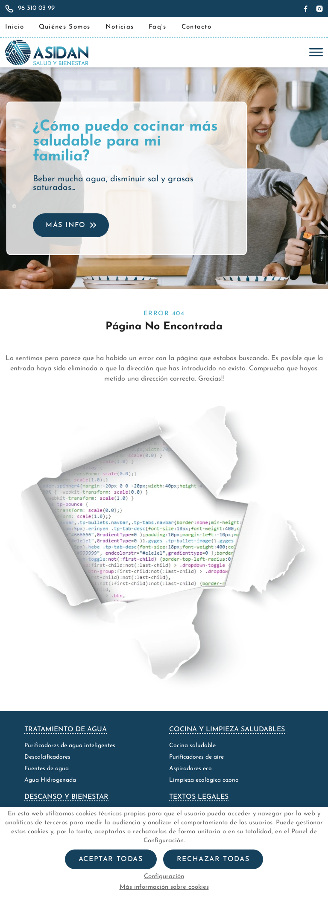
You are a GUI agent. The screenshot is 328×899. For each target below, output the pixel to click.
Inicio (14, 27)
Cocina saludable (192, 745)
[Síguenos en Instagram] (318, 8)
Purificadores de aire (196, 757)
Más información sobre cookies (164, 887)
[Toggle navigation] (314, 52)
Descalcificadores (47, 757)
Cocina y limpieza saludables (227, 729)
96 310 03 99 (36, 8)
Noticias (119, 27)
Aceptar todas (111, 859)
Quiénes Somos (65, 27)
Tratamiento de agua (65, 729)
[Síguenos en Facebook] (307, 8)
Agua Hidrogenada (50, 780)
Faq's (158, 27)
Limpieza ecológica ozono (204, 780)
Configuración (164, 876)
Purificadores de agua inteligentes (69, 745)
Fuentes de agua (46, 768)
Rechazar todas (213, 859)
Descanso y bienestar (66, 797)
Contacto (196, 27)
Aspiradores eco (190, 768)
